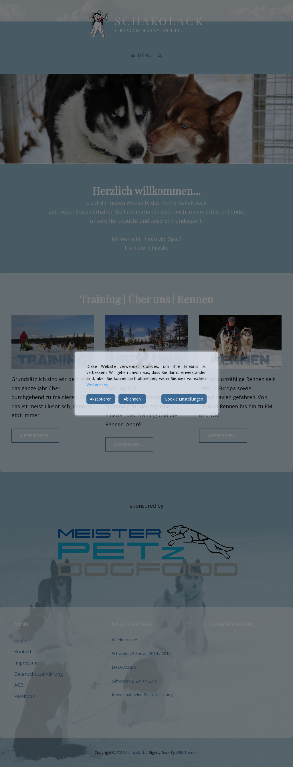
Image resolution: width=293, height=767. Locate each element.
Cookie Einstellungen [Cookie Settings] (184, 399)
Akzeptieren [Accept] (101, 399)
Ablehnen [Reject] (132, 399)
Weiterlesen (97, 384)
